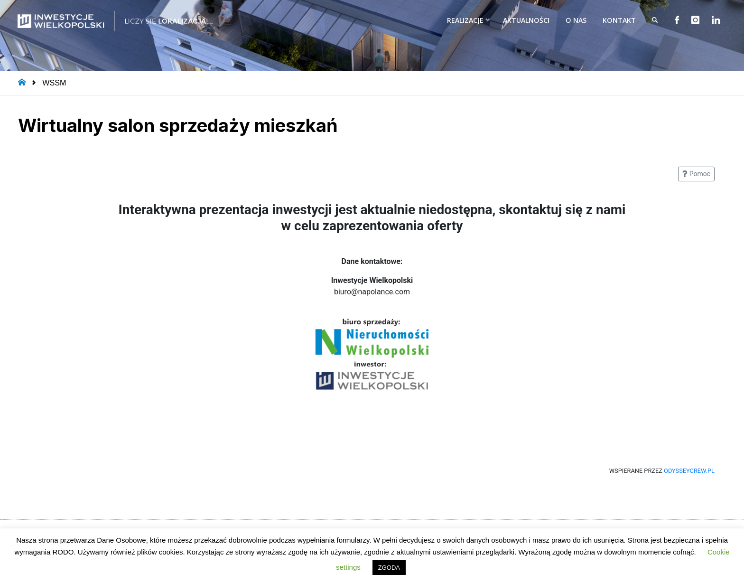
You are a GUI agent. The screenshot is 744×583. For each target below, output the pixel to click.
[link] (653, 20)
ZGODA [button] (389, 567)
